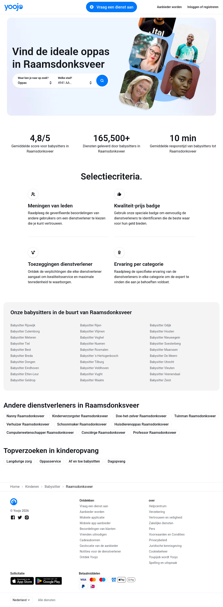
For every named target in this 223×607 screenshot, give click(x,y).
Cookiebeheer (158, 551)
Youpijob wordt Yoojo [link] (163, 557)
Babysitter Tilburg (92, 362)
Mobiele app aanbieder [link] (95, 523)
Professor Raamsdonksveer (154, 433)
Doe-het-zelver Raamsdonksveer (141, 416)
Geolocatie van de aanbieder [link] (99, 546)
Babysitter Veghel (92, 337)
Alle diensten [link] (46, 600)
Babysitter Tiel (20, 343)
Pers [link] (152, 529)
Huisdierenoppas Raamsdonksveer (141, 424)
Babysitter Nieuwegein (165, 337)
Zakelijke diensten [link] (161, 523)
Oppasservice (50, 461)
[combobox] (35, 80)
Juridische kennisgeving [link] (165, 546)
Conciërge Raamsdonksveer (103, 433)
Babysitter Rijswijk (22, 325)
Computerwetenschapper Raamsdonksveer (40, 433)
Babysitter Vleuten (162, 368)
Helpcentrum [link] (157, 506)
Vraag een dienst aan (111, 7)
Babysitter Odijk (160, 325)
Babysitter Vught (91, 374)
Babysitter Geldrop (22, 380)
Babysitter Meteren (23, 337)
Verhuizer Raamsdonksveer (28, 424)
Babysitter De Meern (163, 356)
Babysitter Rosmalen (94, 349)
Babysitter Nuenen (92, 343)
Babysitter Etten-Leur (24, 374)
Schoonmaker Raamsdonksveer (81, 424)
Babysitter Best (20, 349)
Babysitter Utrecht (162, 362)
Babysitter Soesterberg (165, 343)
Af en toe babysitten (84, 461)
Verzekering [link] (157, 512)
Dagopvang (116, 461)
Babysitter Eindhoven (24, 368)
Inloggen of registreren (203, 7)
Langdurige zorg (19, 461)
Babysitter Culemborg (25, 331)
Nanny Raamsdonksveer (25, 416)
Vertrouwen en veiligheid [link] (165, 517)
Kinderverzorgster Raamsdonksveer (80, 416)
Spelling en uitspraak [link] (163, 563)
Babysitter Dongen (22, 362)
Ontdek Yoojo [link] (89, 557)
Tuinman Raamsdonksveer (195, 416)
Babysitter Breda (21, 356)
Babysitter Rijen (90, 325)
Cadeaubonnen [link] (90, 540)
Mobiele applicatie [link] (92, 517)
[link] (13, 7)
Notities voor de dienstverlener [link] (100, 551)
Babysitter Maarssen (164, 349)
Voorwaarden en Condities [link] (167, 534)
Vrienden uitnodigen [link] (93, 534)
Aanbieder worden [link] (169, 7)
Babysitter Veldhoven (94, 368)
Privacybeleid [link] (158, 540)
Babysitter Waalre (92, 380)
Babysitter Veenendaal (165, 374)
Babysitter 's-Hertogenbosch (99, 356)
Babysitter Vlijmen (92, 331)
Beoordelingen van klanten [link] (97, 529)
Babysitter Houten (162, 331)
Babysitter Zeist (160, 380)
